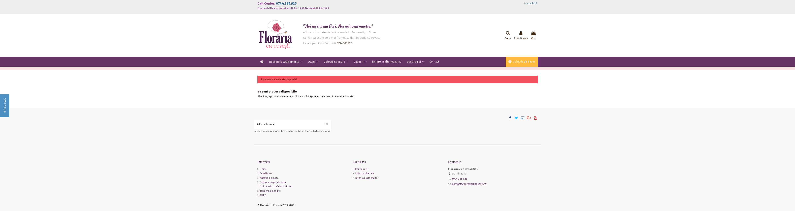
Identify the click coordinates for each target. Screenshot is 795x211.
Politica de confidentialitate (276, 186)
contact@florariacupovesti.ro (469, 183)
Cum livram (266, 173)
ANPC (263, 195)
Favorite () (531, 3)
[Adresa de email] (288, 124)
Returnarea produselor (273, 182)
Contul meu (361, 169)
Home (263, 169)
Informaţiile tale (364, 173)
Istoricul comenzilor (367, 177)
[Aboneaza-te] (327, 124)
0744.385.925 (286, 3)
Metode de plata (269, 177)
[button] (4, 105)
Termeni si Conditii (270, 190)
